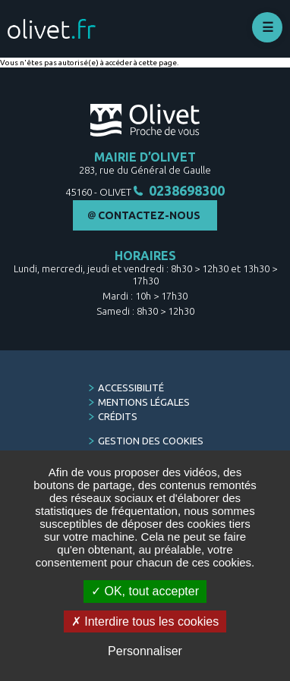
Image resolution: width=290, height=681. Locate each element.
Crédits (117, 416)
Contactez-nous (149, 215)
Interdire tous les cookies (145, 621)
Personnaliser (145, 651)
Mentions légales (144, 402)
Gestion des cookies (150, 440)
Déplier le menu (267, 27)
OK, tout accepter (145, 591)
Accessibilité (131, 387)
